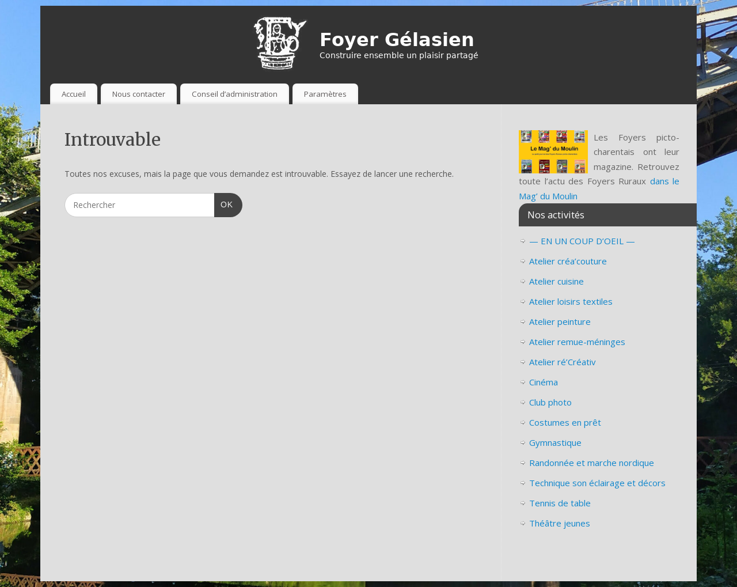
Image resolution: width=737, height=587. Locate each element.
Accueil (74, 94)
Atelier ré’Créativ (562, 362)
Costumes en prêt (565, 422)
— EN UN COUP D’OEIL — (582, 241)
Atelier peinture (560, 321)
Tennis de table (560, 503)
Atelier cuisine (556, 281)
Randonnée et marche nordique (591, 462)
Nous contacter (138, 94)
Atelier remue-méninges (577, 341)
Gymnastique (555, 442)
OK (223, 203)
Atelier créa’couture (568, 261)
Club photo (550, 402)
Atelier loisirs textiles (571, 301)
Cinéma (543, 382)
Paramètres (325, 94)
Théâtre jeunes (559, 523)
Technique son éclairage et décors (597, 482)
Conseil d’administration (235, 94)
